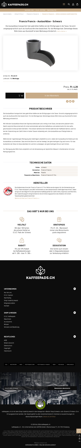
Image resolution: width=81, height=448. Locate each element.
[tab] (69, 4)
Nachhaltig (7, 298)
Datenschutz (8, 345)
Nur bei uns (8, 292)
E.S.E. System (8, 295)
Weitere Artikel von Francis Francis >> (27, 198)
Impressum (7, 351)
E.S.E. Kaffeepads (9, 316)
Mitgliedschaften (9, 303)
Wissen (6, 324)
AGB (5, 340)
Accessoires (8, 322)
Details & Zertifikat (49, 416)
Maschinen (7, 319)
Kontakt (6, 306)
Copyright (7, 348)
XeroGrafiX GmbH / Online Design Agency (40, 445)
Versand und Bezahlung (11, 327)
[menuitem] (73, 4)
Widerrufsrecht (9, 343)
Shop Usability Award (11, 300)
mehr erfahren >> (62, 31)
